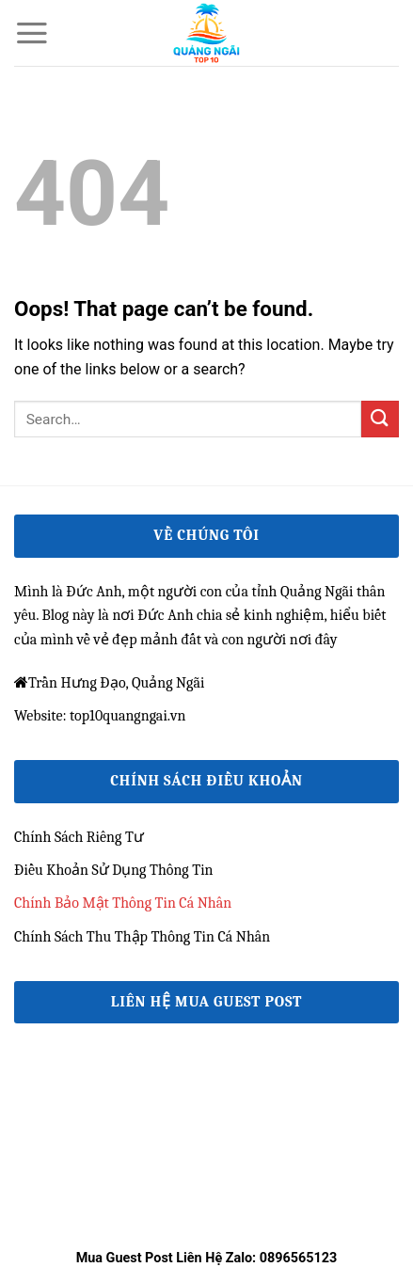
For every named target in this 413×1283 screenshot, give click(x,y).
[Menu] (32, 33)
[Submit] (380, 419)
